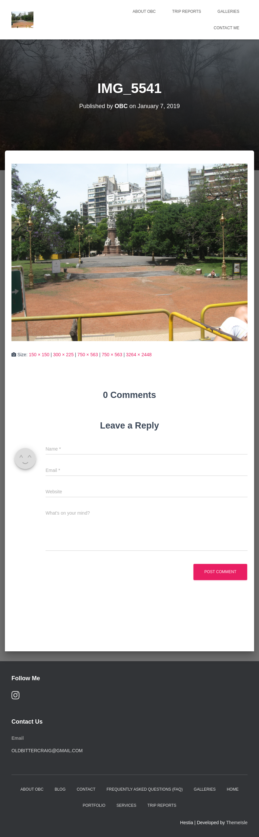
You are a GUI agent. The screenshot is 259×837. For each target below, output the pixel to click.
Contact (86, 789)
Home (233, 789)
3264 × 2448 (138, 354)
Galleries (228, 11)
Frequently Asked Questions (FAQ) (145, 789)
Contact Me (226, 28)
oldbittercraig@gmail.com (47, 750)
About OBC (144, 11)
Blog (60, 789)
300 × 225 (63, 354)
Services (126, 805)
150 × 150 (39, 354)
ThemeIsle (237, 822)
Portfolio (94, 805)
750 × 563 (87, 354)
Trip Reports (186, 11)
